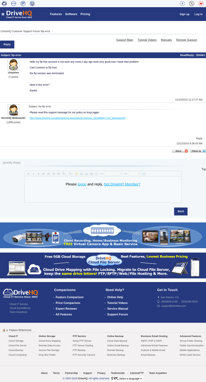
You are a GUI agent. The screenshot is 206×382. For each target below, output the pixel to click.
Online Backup (115, 336)
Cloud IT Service (18, 304)
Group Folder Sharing (191, 340)
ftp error (45, 31)
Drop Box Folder (47, 354)
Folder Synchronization (192, 345)
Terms (56, 373)
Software (71, 14)
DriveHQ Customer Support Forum (21, 31)
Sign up (185, 14)
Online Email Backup (118, 345)
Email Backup (148, 354)
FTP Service (79, 336)
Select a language (126, 379)
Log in (199, 14)
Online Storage (47, 336)
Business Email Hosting (154, 336)
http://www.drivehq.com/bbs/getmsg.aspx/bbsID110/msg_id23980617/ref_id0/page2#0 (78, 118)
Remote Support (186, 39)
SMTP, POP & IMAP (151, 340)
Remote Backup (115, 350)
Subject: (6, 55)
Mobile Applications (190, 350)
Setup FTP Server (82, 340)
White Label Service (190, 354)
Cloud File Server (18, 345)
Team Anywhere (18, 312)
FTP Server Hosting (83, 345)
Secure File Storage (49, 350)
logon (82, 184)
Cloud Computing (18, 354)
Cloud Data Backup (117, 340)
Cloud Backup (16, 350)
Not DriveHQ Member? (122, 184)
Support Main (124, 39)
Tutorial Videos (147, 39)
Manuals (166, 39)
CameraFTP (137, 373)
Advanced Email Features (154, 345)
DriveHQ (83, 378)
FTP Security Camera (84, 354)
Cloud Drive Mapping (49, 340)
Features (56, 14)
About (44, 373)
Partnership (71, 373)
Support (87, 373)
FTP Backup (79, 350)
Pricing (85, 14)
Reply (7, 44)
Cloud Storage (16, 340)
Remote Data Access (49, 345)
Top (203, 169)
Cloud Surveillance (19, 308)
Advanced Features (190, 336)
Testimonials (118, 373)
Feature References (20, 330)
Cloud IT (13, 336)
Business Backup (116, 354)
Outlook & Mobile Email (153, 350)
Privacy (101, 373)
